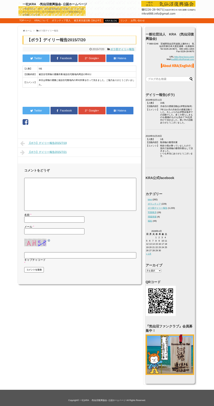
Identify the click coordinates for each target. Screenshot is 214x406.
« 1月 (148, 254)
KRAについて (41, 20)
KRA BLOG (111, 20)
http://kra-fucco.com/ (184, 56)
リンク (123, 20)
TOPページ (25, 20)
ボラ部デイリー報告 (122, 49)
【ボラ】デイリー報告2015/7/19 (43, 143)
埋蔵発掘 (152, 216)
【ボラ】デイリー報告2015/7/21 (43, 152)
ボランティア (154, 204)
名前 (27, 214)
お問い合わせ (138, 20)
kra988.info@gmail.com (182, 59)
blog (150, 199)
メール (29, 226)
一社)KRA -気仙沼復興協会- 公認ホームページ (55, 4)
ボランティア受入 (61, 20)
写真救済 (152, 212)
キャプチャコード (35, 259)
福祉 (150, 221)
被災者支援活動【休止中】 (88, 20)
